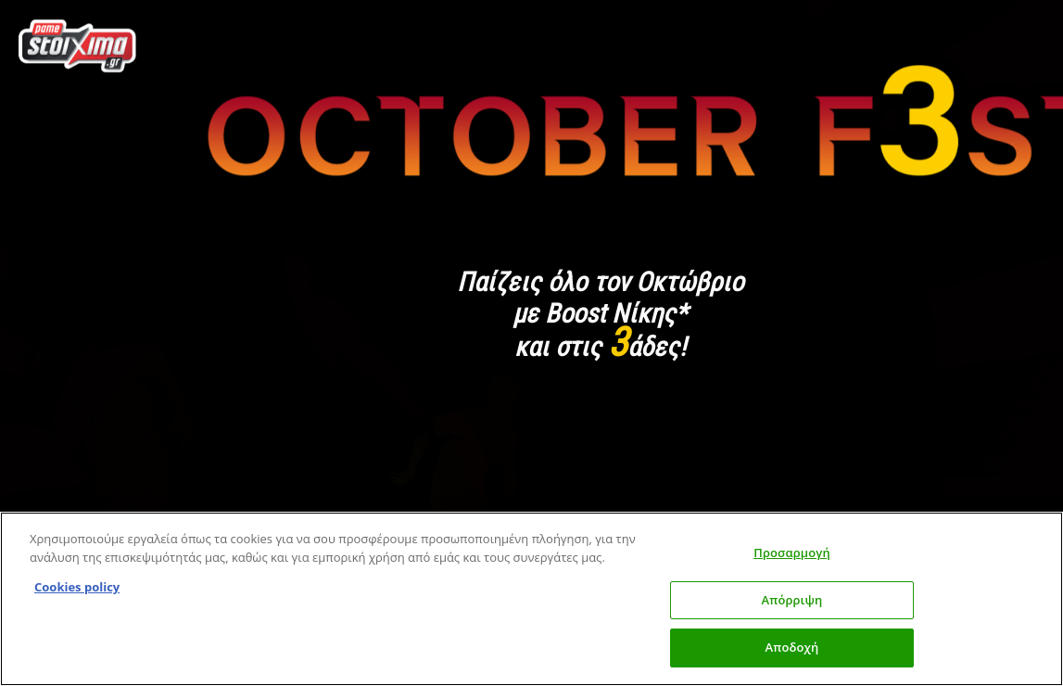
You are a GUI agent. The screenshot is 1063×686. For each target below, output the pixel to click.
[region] (531, 599)
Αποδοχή (792, 647)
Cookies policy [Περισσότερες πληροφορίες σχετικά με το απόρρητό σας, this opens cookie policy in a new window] (77, 586)
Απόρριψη (792, 599)
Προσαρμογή (791, 552)
